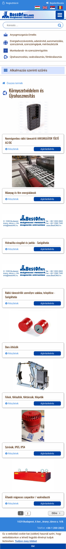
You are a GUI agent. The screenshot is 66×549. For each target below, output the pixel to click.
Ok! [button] (33, 546)
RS (52, 7)
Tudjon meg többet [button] (26, 541)
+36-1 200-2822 (55, 528)
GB (45, 7)
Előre (54, 513)
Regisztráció (12, 3)
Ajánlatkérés (47, 149)
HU (37, 7)
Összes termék (15, 83)
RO (60, 7)
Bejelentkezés (57, 3)
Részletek (13, 149)
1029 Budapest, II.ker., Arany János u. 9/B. (40, 521)
